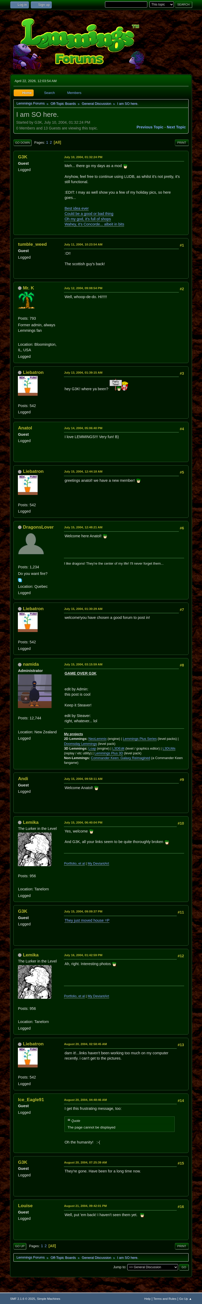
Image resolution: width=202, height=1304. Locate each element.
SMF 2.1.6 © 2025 (22, 1298)
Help (147, 1298)
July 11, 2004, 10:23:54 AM (83, 244)
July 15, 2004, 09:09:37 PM (83, 911)
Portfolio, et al (74, 863)
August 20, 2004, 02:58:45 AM (85, 1044)
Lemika (31, 822)
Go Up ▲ (185, 1298)
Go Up (19, 1246)
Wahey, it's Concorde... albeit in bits (94, 224)
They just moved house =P (86, 920)
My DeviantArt (98, 863)
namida (31, 664)
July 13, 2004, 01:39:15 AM (83, 372)
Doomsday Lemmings (80, 744)
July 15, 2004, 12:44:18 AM (83, 471)
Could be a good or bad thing (88, 214)
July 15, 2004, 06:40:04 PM (83, 822)
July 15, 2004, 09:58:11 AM (83, 778)
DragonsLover (38, 527)
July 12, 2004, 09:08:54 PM (83, 288)
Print (181, 142)
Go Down (22, 142)
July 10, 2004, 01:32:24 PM (83, 157)
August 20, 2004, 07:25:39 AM (85, 1162)
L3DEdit (118, 748)
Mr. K (28, 287)
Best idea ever (76, 208)
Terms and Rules (164, 1298)
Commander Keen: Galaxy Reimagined (120, 758)
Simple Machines (48, 1298)
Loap (92, 748)
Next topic (176, 127)
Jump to (119, 1267)
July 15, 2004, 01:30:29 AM (83, 608)
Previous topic (150, 127)
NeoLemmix (97, 739)
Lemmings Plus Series (140, 739)
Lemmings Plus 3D (108, 753)
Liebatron (33, 372)
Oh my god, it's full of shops (87, 219)
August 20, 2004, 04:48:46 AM (85, 1099)
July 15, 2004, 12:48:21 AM (83, 527)
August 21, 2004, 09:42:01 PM (85, 1205)
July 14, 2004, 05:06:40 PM (83, 428)
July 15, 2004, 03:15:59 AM (83, 664)
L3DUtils (169, 748)
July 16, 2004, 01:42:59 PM (83, 955)
